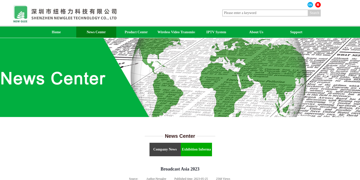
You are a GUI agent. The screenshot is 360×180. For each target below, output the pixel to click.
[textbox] (265, 13)
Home (56, 32)
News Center (96, 32)
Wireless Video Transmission (176, 32)
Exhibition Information (196, 149)
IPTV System (216, 32)
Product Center (136, 32)
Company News (165, 149)
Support (296, 32)
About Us (256, 32)
